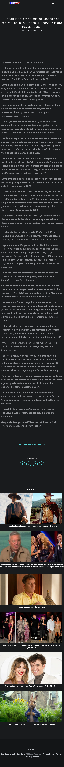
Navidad (35, 757)
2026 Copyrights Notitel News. (13, 754)
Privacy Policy (48, 754)
